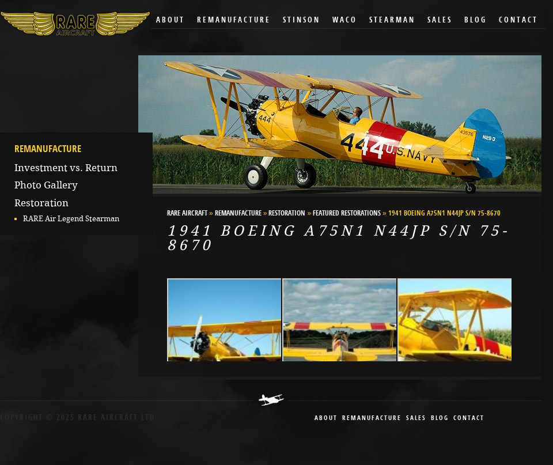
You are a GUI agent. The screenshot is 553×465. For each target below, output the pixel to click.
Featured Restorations (347, 213)
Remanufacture (234, 20)
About (170, 20)
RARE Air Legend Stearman (71, 218)
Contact (518, 20)
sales (416, 418)
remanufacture (372, 418)
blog (440, 418)
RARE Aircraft (187, 213)
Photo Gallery (46, 185)
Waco (344, 20)
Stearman (392, 20)
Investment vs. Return (66, 167)
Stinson (301, 20)
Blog (475, 20)
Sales (439, 20)
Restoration (41, 203)
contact (468, 418)
